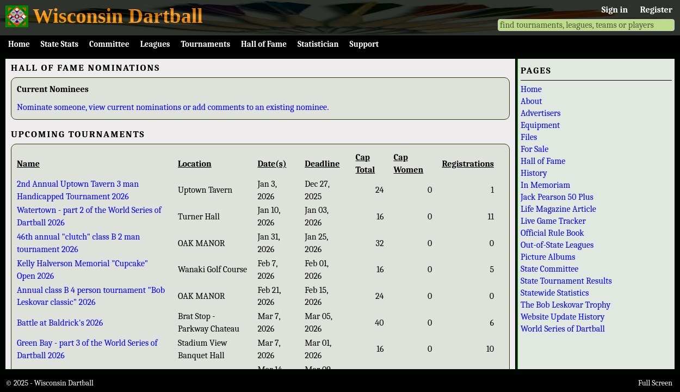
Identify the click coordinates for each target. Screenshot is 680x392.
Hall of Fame (264, 44)
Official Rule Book (552, 233)
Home (19, 44)
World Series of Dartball (563, 329)
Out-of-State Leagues (557, 245)
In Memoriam (545, 185)
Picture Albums (548, 257)
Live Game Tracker (553, 221)
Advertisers (541, 113)
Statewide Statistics (555, 293)
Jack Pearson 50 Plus (557, 197)
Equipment (540, 125)
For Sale (534, 149)
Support (364, 44)
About (531, 101)
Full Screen (655, 383)
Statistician (318, 44)
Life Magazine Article (558, 209)
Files (529, 137)
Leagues (155, 44)
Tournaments (205, 44)
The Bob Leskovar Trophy (565, 305)
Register (656, 10)
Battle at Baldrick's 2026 (60, 323)
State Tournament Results (566, 281)
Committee (109, 44)
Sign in (615, 10)
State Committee (549, 269)
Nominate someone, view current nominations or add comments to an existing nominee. (173, 107)
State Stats (59, 44)
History (534, 173)
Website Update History (562, 317)
